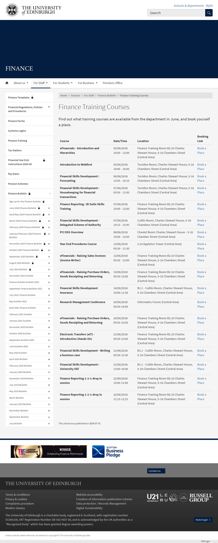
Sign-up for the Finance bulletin (26, 201)
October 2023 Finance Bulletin (26, 250)
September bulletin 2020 (21, 340)
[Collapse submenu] (50, 193)
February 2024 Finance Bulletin (26, 227)
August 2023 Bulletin (21, 263)
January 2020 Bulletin (20, 372)
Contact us (156, 470)
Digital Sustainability (89, 508)
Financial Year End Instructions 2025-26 (26, 162)
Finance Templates (21, 97)
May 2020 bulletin (18, 352)
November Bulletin (18, 410)
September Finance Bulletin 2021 (25, 288)
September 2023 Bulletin (23, 256)
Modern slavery (15, 508)
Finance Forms (16, 121)
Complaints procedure (19, 503)
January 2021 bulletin (20, 320)
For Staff (89, 95)
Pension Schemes (18, 183)
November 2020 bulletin (21, 327)
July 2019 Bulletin (18, 384)
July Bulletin (15, 423)
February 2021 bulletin (20, 314)
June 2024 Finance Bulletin (24, 208)
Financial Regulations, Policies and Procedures (25, 109)
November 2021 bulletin (21, 275)
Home (63, 95)
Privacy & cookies (16, 499)
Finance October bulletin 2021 (24, 282)
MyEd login (203, 519)
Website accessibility (89, 494)
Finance (75, 95)
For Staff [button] (39, 83)
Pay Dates (13, 173)
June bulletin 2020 (18, 346)
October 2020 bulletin (20, 333)
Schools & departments (189, 6)
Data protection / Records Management (101, 503)
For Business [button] (86, 83)
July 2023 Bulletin (20, 269)
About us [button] (20, 83)
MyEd (209, 6)
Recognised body (17, 524)
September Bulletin (19, 416)
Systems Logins (17, 130)
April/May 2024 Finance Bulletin (26, 214)
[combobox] (176, 12)
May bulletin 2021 (18, 301)
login (207, 541)
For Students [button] (61, 83)
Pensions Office (112, 83)
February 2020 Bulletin (20, 365)
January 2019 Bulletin (20, 404)
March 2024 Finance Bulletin (25, 221)
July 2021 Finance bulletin (22, 295)
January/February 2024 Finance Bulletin (27, 235)
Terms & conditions (17, 494)
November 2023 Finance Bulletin (27, 243)
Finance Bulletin (19, 193)
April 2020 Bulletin (18, 359)
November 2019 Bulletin (21, 378)
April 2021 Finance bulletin (22, 307)
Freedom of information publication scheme (104, 499)
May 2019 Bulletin (18, 391)
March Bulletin (16, 397)
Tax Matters (15, 150)
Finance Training (17, 140)
